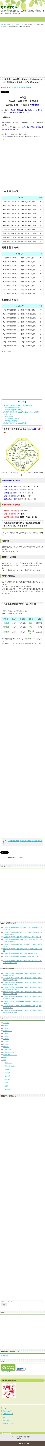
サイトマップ (7, 1411)
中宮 (29, 631)
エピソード (8, 1063)
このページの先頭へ (23, 1443)
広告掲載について (8, 1414)
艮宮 (30, 623)
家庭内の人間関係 (12, 419)
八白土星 (6, 1041)
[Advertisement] (22, 52)
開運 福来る (4, 1355)
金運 (6, 1086)
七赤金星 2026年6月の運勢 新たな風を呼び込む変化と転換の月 (22, 937)
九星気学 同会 (7, 1031)
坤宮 (30, 627)
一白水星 (6, 623)
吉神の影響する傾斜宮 (13, 407)
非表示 (23, 402)
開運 (4, 1060)
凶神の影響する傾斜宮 (13, 410)
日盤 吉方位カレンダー (10, 1052)
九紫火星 (6, 1033)
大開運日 (7, 1069)
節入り (5, 1057)
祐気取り (7, 1079)
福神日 (7, 1083)
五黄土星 (6, 1039)
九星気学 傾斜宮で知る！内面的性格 (15, 423)
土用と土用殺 (7, 1049)
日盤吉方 (7, 1076)
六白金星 (6, 1044)
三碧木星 (6, 1028)
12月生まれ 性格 (13, 841)
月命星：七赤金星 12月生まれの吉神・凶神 (17, 405)
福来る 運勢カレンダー (10, 1055)
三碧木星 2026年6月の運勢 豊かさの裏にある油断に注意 (20, 953)
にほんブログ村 (5, 1371)
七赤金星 (15, 87)
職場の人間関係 (11, 421)
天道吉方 (7, 1073)
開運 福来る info (10, 7)
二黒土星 (6, 1036)
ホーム (5, 1408)
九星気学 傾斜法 (24, 87)
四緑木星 (6, 627)
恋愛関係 (9, 416)
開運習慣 (7, 1089)
